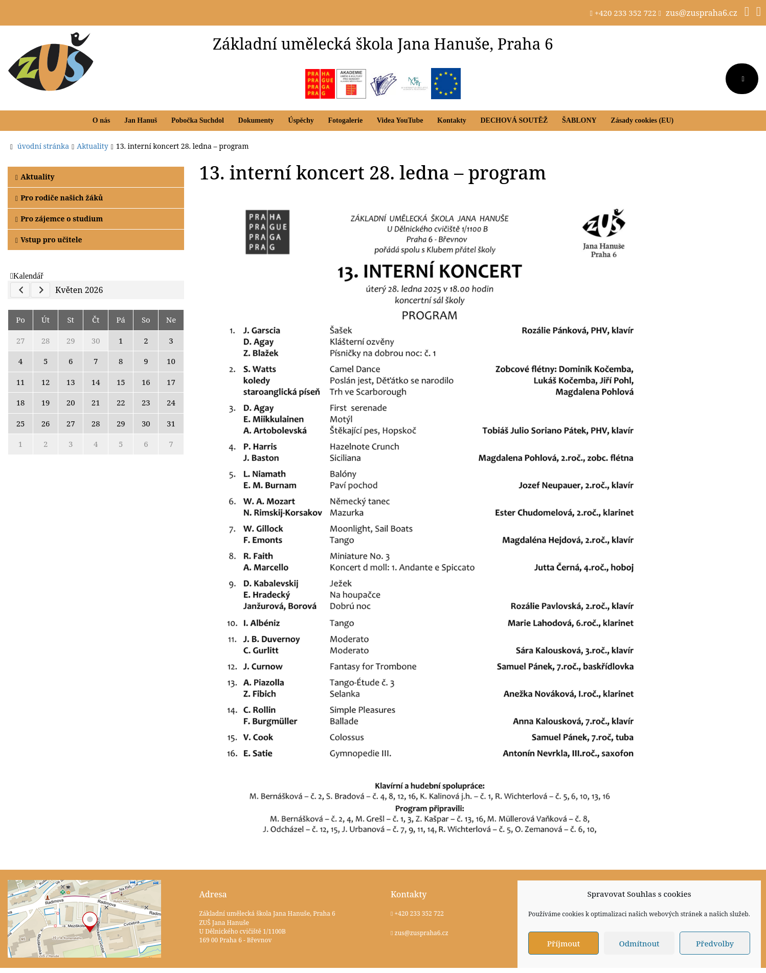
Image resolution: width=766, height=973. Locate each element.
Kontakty (451, 120)
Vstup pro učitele (48, 239)
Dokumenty (256, 120)
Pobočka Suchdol (197, 120)
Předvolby (715, 943)
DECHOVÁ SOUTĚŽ (514, 120)
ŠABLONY (579, 120)
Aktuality (35, 177)
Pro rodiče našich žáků (59, 197)
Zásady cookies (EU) (642, 120)
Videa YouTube (400, 120)
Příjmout (563, 943)
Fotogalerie (345, 120)
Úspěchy (301, 120)
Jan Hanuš (140, 120)
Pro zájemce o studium (59, 218)
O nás (101, 120)
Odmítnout (639, 943)
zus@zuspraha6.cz (701, 12)
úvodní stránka (43, 146)
